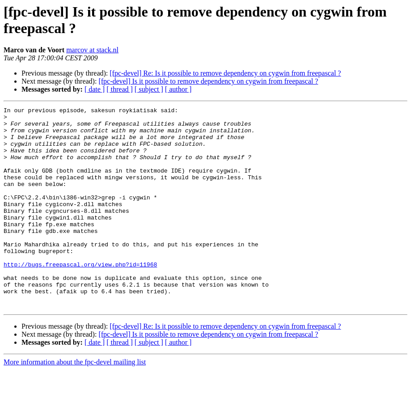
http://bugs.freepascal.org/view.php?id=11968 (80, 296)
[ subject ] (149, 89)
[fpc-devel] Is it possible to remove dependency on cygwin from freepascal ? (208, 81)
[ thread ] (119, 89)
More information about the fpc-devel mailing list (75, 402)
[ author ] (178, 89)
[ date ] (95, 89)
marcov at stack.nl (92, 50)
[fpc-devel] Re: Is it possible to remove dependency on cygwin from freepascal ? (225, 73)
